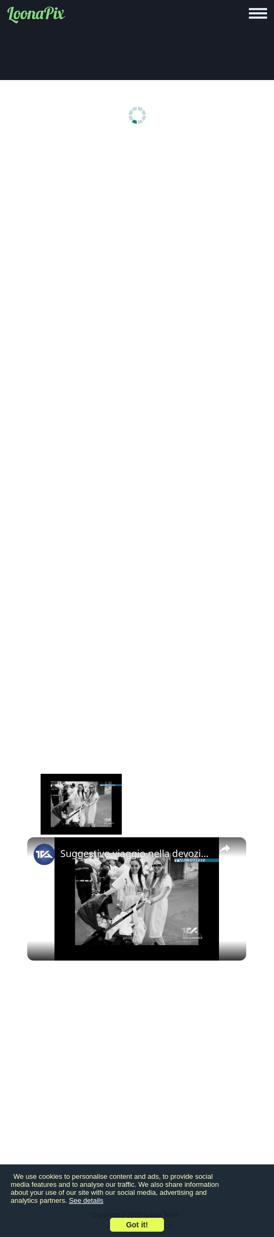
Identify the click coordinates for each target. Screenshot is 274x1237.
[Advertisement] (137, 225)
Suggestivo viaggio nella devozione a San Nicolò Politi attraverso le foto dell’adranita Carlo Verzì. (135, 853)
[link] (44, 854)
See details (86, 1200)
